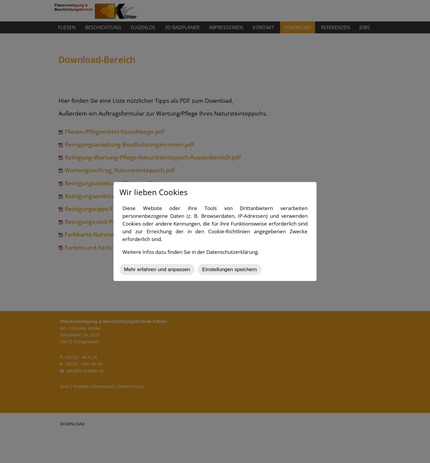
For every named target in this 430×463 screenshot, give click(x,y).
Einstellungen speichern (229, 269)
